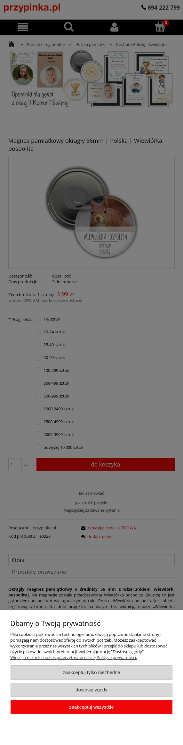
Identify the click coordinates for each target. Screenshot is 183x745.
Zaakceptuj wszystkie (91, 707)
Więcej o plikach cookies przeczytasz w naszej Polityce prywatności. (73, 657)
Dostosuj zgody (91, 689)
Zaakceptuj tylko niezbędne (91, 672)
